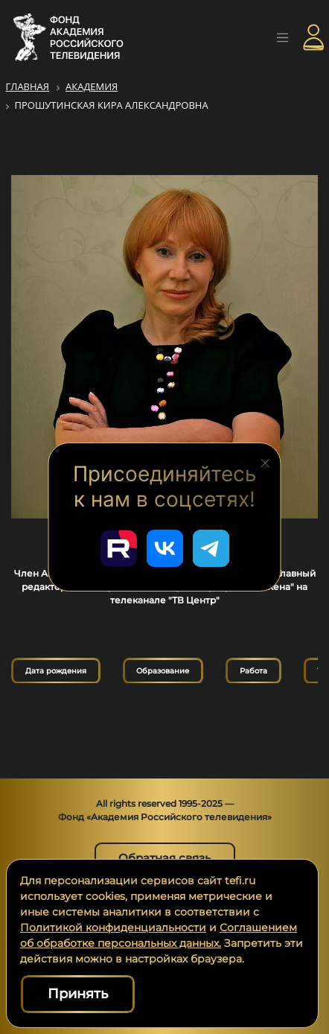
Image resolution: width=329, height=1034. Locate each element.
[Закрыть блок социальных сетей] (265, 461)
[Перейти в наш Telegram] (210, 548)
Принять (78, 994)
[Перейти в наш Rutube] (118, 548)
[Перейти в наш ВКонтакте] (164, 548)
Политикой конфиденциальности (113, 927)
